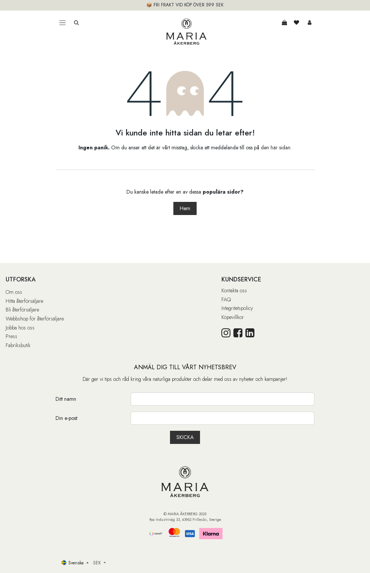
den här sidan (275, 147)
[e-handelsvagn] (284, 22)
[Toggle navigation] (62, 22)
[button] (185, 437)
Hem (185, 208)
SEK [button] (97, 562)
